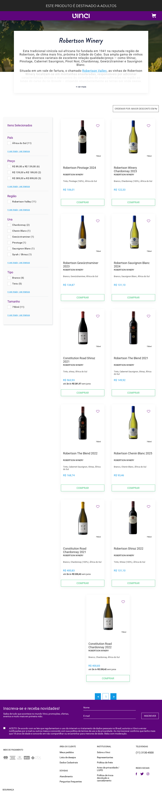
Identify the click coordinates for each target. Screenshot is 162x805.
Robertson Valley (94, 70)
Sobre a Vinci (103, 752)
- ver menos (24, 151)
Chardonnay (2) (21, 225)
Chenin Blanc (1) (21, 230)
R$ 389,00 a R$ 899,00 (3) (26, 178)
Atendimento (66, 776)
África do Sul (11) (22, 143)
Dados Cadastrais (69, 762)
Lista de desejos (68, 757)
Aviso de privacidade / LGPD (108, 769)
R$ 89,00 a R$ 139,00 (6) (26, 166)
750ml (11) (18, 307)
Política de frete (105, 762)
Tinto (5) (17, 283)
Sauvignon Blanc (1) (23, 248)
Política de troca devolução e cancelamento (105, 778)
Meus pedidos (67, 752)
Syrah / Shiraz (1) (22, 254)
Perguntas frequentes (71, 781)
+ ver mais (81, 86)
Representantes (105, 757)
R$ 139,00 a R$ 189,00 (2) (26, 172)
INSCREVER (150, 716)
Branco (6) (18, 277)
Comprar (82, 202)
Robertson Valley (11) (24, 201)
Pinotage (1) (19, 242)
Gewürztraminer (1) (23, 236)
